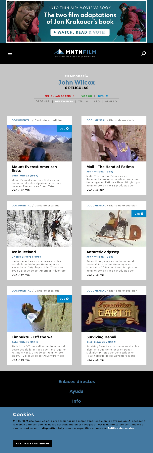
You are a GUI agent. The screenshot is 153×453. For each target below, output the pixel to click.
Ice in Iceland (24, 252)
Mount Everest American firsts (34, 169)
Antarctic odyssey (102, 252)
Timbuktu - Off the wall (33, 337)
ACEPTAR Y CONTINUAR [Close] (32, 443)
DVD (103, 96)
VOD (86, 96)
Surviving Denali (101, 337)
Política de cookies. (121, 428)
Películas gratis (60, 96)
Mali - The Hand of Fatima (110, 167)
